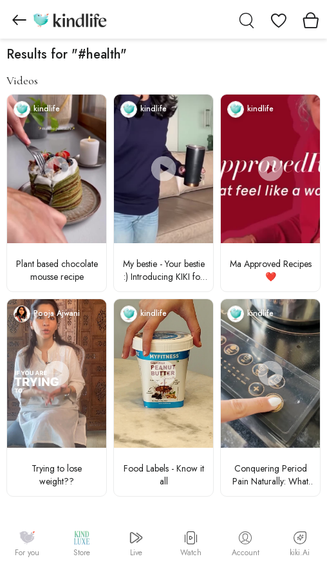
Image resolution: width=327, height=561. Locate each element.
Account (245, 544)
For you (27, 544)
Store (81, 544)
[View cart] (311, 19)
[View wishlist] (279, 19)
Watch (190, 544)
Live (136, 544)
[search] (246, 19)
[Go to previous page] (19, 19)
